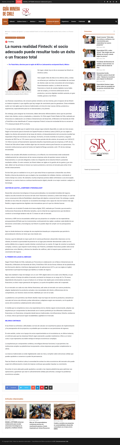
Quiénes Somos (21, 21)
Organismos (65, 21)
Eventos (73, 21)
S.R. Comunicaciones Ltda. (60, 441)
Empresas (42, 21)
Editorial (12, 21)
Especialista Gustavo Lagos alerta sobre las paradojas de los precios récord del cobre (106, 86)
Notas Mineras (20, 37)
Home (5, 21)
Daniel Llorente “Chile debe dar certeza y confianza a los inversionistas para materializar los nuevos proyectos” (105, 41)
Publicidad (82, 21)
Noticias (32, 21)
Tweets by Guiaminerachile (92, 169)
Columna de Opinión (53, 21)
